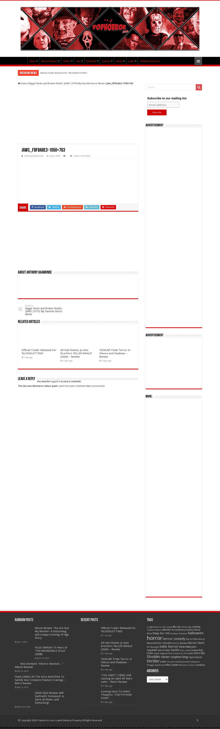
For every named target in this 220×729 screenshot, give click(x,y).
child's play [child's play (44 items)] (186, 627)
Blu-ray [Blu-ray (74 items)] (177, 626)
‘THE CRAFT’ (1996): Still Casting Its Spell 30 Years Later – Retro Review (116, 678)
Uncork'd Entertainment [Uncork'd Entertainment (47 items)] (178, 662)
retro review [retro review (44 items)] (185, 650)
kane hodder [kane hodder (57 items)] (164, 650)
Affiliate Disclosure (150, 61)
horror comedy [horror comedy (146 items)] (174, 639)
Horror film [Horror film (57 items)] (191, 639)
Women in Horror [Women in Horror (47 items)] (187, 665)
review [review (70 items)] (195, 650)
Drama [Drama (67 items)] (189, 629)
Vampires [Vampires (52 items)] (195, 661)
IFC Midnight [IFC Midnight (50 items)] (153, 647)
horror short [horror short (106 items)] (196, 643)
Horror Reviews (49, 61)
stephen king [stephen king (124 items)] (179, 657)
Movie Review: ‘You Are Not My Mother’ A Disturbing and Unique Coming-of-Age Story (52, 633)
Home (22, 83)
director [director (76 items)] (167, 629)
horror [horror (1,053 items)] (154, 638)
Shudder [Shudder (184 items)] (153, 657)
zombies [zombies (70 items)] (200, 665)
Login (131, 61)
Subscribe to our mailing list (166, 98)
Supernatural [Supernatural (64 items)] (195, 657)
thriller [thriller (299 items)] (153, 661)
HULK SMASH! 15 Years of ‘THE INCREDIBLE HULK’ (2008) (51, 651)
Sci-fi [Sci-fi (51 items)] (183, 653)
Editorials (91, 61)
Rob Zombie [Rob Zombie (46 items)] (174, 653)
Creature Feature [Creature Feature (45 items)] (154, 630)
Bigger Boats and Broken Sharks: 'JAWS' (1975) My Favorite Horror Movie (67, 83)
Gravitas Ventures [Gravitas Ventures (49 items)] (178, 633)
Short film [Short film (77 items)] (199, 653)
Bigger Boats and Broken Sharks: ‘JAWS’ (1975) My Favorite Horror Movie (44, 310)
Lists (78, 61)
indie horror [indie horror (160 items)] (168, 646)
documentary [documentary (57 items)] (178, 630)
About (119, 61)
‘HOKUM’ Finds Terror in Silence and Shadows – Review (114, 353)
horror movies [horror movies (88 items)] (162, 643)
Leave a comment (82, 156)
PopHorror (22, 61)
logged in (55, 381)
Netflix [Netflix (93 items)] (175, 650)
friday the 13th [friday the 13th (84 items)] (161, 633)
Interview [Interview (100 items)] (185, 646)
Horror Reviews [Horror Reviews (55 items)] (180, 643)
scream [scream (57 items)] (189, 653)
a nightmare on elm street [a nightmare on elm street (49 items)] (159, 627)
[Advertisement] (78, 115)
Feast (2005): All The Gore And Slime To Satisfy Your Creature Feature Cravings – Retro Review (40, 680)
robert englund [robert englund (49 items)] (161, 653)
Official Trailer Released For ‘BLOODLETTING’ (64, 72)
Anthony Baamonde (33, 156)
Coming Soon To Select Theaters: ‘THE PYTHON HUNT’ (116, 695)
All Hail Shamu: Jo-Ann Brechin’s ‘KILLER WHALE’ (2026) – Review (76, 353)
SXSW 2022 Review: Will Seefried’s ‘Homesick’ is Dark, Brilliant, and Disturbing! (49, 697)
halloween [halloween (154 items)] (195, 633)
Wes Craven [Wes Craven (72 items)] (171, 664)
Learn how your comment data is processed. (82, 386)
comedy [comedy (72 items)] (196, 626)
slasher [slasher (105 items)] (165, 657)
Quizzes (106, 61)
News (32, 61)
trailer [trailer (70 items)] (163, 661)
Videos (66, 61)
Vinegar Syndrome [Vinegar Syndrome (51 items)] (156, 665)
